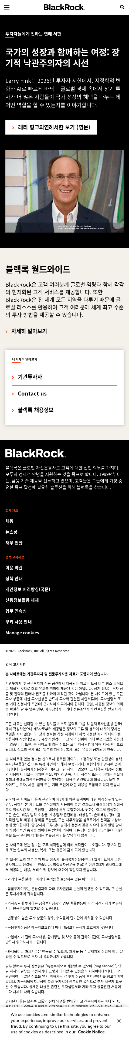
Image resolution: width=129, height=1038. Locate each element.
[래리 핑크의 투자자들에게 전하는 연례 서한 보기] (51, 127)
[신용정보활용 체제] (64, 600)
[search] (122, 7)
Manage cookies (22, 632)
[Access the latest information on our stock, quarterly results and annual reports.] (64, 542)
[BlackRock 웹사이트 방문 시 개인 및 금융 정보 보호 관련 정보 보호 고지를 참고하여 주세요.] (64, 578)
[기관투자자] (27, 373)
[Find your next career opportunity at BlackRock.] (64, 521)
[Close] (119, 1023)
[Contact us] (29, 390)
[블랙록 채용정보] (32, 406)
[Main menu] (6, 7)
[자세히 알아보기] (26, 327)
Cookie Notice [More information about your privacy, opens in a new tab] (91, 1035)
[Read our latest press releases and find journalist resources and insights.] (64, 531)
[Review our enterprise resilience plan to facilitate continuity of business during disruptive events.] (64, 611)
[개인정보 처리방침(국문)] (64, 589)
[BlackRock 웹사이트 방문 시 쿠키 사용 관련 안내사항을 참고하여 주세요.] (64, 621)
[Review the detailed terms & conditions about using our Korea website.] (64, 567)
